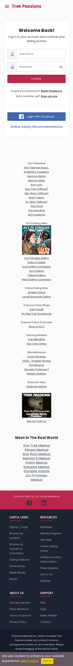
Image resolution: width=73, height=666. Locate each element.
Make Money (18, 572)
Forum (14, 579)
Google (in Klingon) (36, 369)
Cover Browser (36, 356)
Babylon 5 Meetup (36, 458)
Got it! (47, 661)
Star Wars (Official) (36, 193)
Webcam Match (36, 386)
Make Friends (48, 615)
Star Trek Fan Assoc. (36, 167)
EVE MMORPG (36, 339)
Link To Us (46, 574)
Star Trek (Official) (36, 189)
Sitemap (45, 581)
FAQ (42, 603)
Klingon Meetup (36, 450)
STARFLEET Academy (36, 172)
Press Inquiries (49, 568)
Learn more (29, 661)
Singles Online (37, 292)
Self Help (46, 540)
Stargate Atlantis (37, 471)
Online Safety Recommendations (37, 127)
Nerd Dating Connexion (36, 279)
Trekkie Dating (37, 275)
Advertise (46, 527)
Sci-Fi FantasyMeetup (36, 477)
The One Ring (36, 210)
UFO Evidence (36, 215)
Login (24, 527)
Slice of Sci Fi (36, 326)
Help (43, 609)
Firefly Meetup (36, 462)
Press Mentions (19, 609)
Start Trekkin (36, 197)
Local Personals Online (36, 296)
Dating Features (20, 560)
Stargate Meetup (36, 467)
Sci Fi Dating (36, 271)
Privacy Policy (18, 622)
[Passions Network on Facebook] (29, 503)
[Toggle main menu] (7, 6)
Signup (14, 527)
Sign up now (49, 96)
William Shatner (36, 374)
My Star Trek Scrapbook (37, 314)
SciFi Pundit (36, 309)
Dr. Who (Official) (36, 202)
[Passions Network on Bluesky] (43, 503)
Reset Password (51, 91)
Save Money (17, 566)
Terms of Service (20, 615)
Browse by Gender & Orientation (17, 548)
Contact (45, 622)
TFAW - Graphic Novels (36, 361)
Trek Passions (26, 6)
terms (30, 648)
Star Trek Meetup (36, 445)
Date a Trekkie (36, 262)
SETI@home (36, 365)
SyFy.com (36, 185)
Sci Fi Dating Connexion (36, 267)
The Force (36, 206)
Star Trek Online (37, 344)
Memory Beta (36, 180)
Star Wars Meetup (36, 454)
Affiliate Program (50, 533)
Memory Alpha (36, 176)
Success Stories (20, 603)
